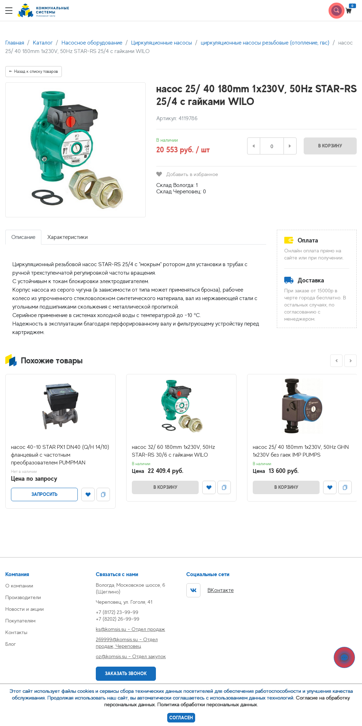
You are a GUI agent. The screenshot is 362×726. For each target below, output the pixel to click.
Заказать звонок (126, 673)
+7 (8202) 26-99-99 (117, 619)
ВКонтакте (210, 590)
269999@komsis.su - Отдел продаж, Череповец (127, 642)
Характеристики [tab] (67, 237)
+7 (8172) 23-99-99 (117, 612)
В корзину (330, 145)
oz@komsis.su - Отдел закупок (131, 656)
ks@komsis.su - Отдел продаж (130, 629)
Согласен (181, 717)
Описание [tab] (23, 237)
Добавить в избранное (187, 174)
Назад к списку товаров (33, 71)
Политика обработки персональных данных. (207, 704)
